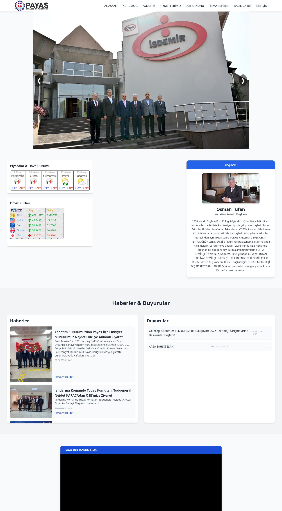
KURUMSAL (130, 6)
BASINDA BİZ (243, 6)
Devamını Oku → (66, 377)
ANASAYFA (111, 6)
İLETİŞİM (262, 6)
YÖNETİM (148, 6)
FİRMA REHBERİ (219, 6)
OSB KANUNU (194, 6)
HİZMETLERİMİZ (170, 6)
